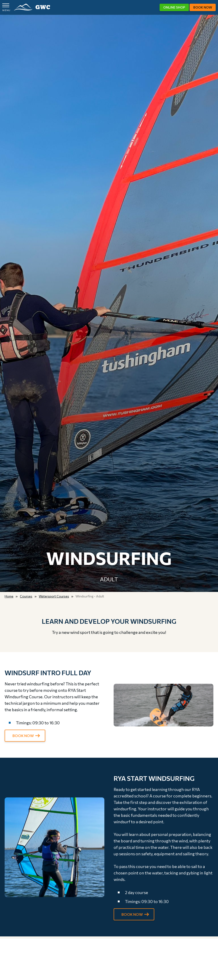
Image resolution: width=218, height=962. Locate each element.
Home (9, 596)
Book (202, 7)
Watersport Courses (54, 596)
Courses (26, 596)
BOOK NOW (23, 739)
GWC (32, 7)
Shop (174, 7)
